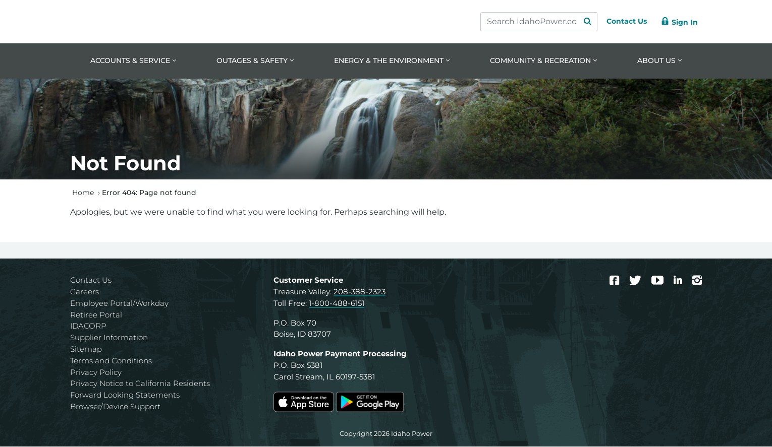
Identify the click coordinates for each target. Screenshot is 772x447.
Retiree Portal (96, 315)
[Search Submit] (578, 21)
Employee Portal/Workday (119, 303)
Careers (84, 292)
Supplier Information (109, 338)
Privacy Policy (96, 372)
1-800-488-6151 (336, 303)
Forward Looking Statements (125, 396)
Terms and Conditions (111, 361)
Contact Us (91, 281)
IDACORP (88, 327)
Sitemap (86, 350)
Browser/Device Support (115, 407)
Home (83, 193)
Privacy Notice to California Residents (140, 384)
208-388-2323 (359, 292)
